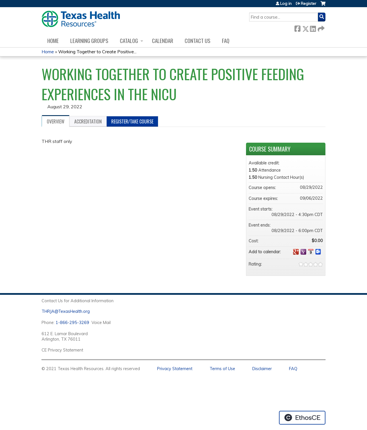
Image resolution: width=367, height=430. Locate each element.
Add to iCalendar (311, 251)
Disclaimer (262, 368)
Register (308, 3)
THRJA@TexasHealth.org (66, 311)
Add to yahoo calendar (303, 252)
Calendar (162, 40)
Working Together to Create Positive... (97, 51)
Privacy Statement (174, 368)
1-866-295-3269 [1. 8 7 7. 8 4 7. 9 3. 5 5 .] (72, 322)
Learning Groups (89, 40)
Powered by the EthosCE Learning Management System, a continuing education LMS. (302, 418)
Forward (320, 27)
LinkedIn (313, 27)
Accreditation (88, 121)
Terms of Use (222, 368)
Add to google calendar (296, 252)
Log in (286, 3)
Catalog (129, 40)
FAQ (225, 40)
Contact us (197, 40)
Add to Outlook (318, 252)
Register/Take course (132, 121)
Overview (56, 121)
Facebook (297, 27)
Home (53, 40)
